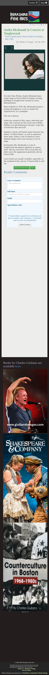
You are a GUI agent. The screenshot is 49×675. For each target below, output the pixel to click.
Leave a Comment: (14, 180)
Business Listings (30, 668)
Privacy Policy (26, 670)
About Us (21, 668)
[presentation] (23, 210)
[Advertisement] (24, 293)
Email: (9, 198)
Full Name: (11, 191)
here (18, 366)
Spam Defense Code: (14, 205)
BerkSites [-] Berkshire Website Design (35, 673)
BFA (27, 612)
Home (44, 3)
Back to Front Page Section (21, 167)
